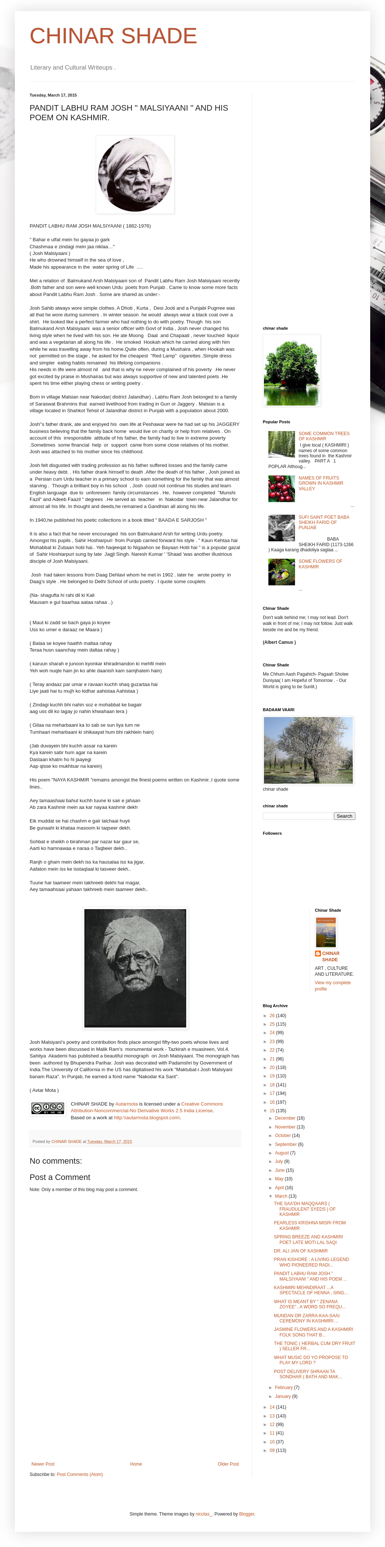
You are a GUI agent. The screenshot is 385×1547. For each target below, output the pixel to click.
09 (273, 1450)
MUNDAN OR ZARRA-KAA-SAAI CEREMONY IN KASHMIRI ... (306, 1318)
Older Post (228, 1464)
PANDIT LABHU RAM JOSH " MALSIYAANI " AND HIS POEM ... (310, 1276)
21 (273, 1059)
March (282, 1196)
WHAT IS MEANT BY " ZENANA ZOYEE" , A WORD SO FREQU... (310, 1304)
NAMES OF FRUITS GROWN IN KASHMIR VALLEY (321, 483)
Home (136, 1464)
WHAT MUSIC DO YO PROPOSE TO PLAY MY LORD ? (311, 1360)
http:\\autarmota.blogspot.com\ (147, 1117)
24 (273, 1032)
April (280, 1187)
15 (273, 1110)
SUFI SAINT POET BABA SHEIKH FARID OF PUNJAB (324, 523)
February (284, 1387)
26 (273, 1015)
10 (273, 1442)
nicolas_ (204, 1514)
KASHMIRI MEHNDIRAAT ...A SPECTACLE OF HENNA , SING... (311, 1290)
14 (273, 1407)
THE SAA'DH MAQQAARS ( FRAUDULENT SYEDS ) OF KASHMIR (305, 1209)
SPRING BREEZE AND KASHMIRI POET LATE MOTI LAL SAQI (308, 1239)
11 (273, 1433)
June (280, 1170)
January (283, 1396)
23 (273, 1041)
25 (273, 1024)
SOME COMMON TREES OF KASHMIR (324, 436)
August (282, 1153)
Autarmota (126, 1104)
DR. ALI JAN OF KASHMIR (301, 1251)
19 (273, 1076)
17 (273, 1093)
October (283, 1135)
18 (273, 1084)
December (286, 1118)
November (286, 1127)
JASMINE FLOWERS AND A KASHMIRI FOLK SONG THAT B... (313, 1332)
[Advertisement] (135, 1406)
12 (273, 1424)
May (280, 1178)
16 (273, 1102)
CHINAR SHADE (113, 35)
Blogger (246, 1514)
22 (273, 1050)
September (286, 1144)
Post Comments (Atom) (80, 1474)
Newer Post (42, 1464)
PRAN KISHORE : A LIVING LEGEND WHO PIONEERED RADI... (311, 1262)
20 (273, 1067)
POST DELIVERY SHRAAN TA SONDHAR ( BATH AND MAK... (308, 1374)
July (279, 1161)
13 (273, 1416)
